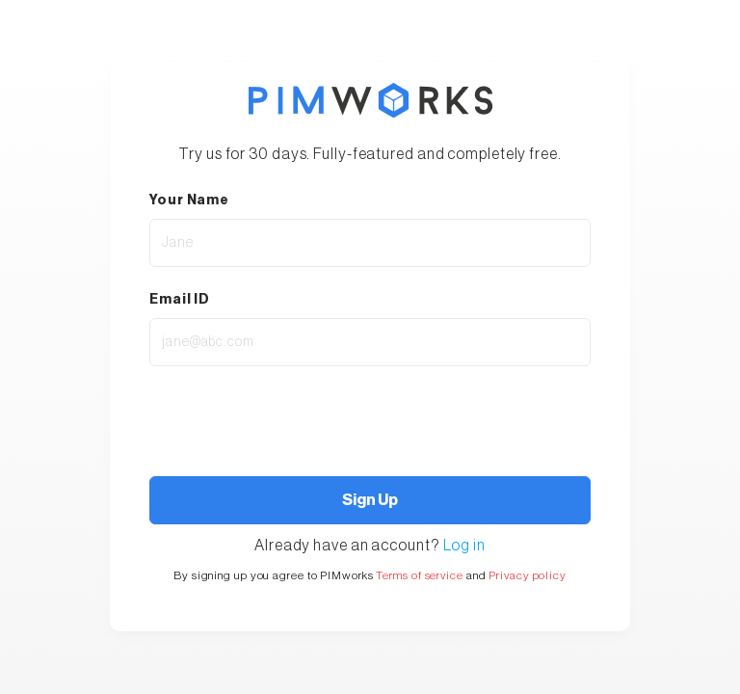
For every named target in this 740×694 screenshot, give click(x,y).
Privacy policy (528, 575)
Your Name (189, 200)
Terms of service (419, 575)
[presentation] (252, 415)
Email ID (179, 300)
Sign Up (370, 500)
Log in (464, 545)
